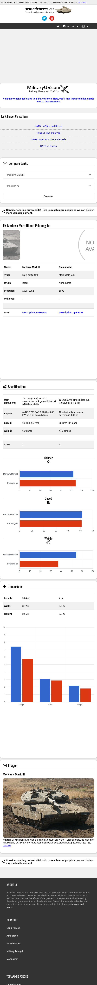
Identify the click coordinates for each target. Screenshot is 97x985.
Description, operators (34, 312)
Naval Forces (13, 943)
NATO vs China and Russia (48, 126)
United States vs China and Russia (48, 139)
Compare (48, 196)
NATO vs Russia (48, 146)
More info (82, 2)
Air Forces (12, 935)
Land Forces (13, 928)
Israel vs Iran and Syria (48, 133)
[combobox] (48, 175)
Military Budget (14, 951)
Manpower (12, 959)
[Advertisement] (48, 57)
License (7, 845)
